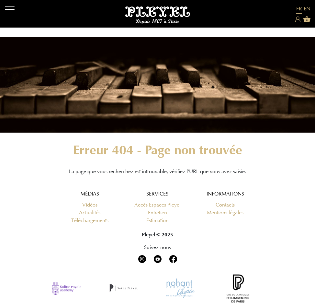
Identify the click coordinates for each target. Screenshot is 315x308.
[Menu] (9, 10)
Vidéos (89, 205)
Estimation (157, 220)
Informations (225, 194)
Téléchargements (89, 220)
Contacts (225, 205)
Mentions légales (225, 212)
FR (299, 9)
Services (157, 194)
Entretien (157, 212)
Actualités (89, 212)
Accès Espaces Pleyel (157, 205)
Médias (90, 194)
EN (307, 9)
